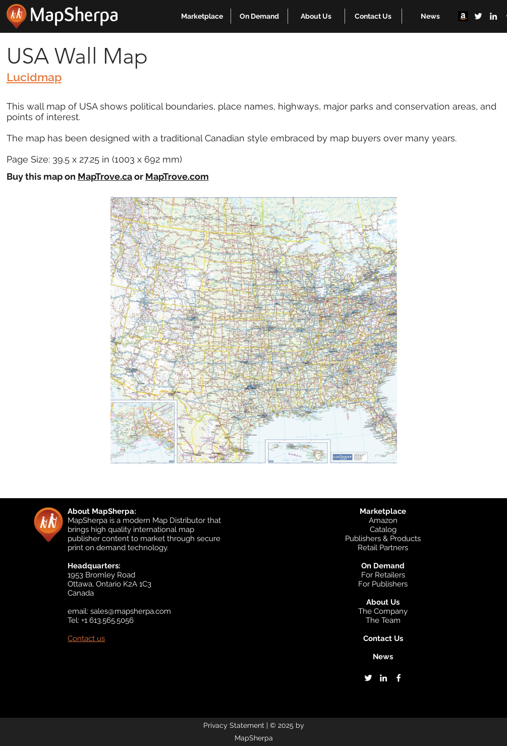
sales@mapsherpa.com (130, 611)
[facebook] (398, 678)
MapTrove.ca (105, 176)
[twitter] (478, 16)
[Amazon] (463, 16)
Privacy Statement (233, 725)
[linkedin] (493, 16)
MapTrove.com (177, 176)
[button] (202, 16)
